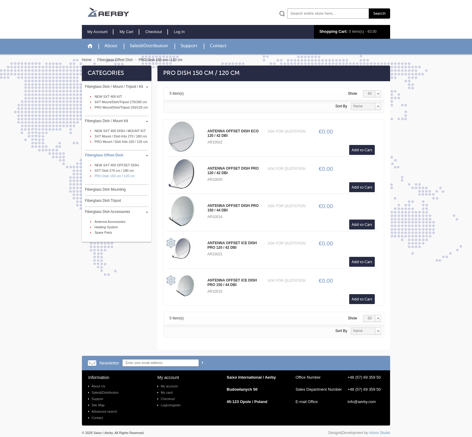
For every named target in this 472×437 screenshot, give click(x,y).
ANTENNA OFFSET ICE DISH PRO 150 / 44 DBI (232, 282)
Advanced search (104, 411)
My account (169, 386)
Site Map (98, 405)
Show (352, 93)
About (110, 45)
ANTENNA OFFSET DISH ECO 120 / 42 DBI (233, 133)
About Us (98, 386)
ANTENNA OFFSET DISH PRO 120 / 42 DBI (233, 170)
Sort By (341, 106)
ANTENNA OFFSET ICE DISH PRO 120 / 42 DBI (232, 245)
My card (166, 392)
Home (87, 60)
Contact (218, 45)
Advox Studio (379, 433)
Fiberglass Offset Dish (115, 60)
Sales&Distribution (149, 45)
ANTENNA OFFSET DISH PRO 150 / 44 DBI (233, 208)
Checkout (168, 399)
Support (189, 45)
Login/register (171, 405)
